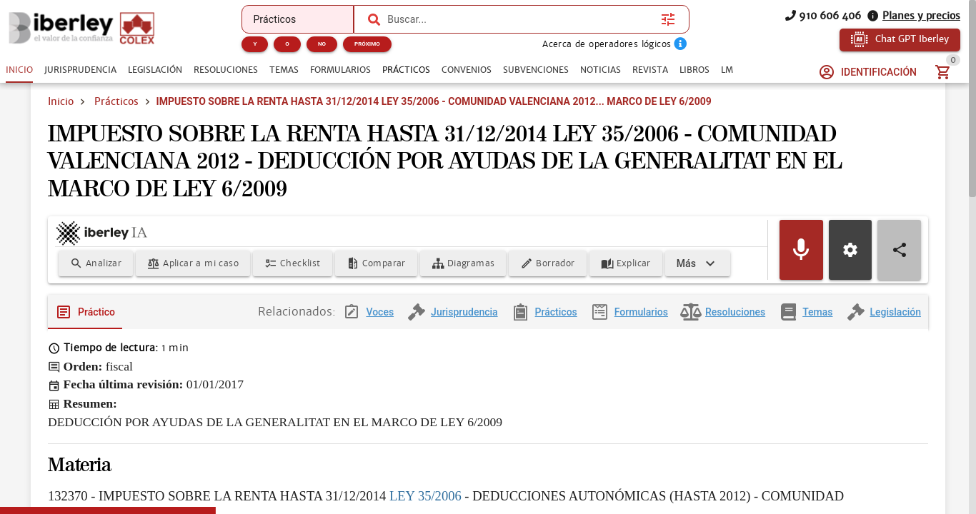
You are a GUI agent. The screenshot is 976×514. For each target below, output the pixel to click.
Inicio (61, 120)
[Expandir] (411, 287)
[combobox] (520, 19)
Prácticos (116, 120)
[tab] (19, 70)
